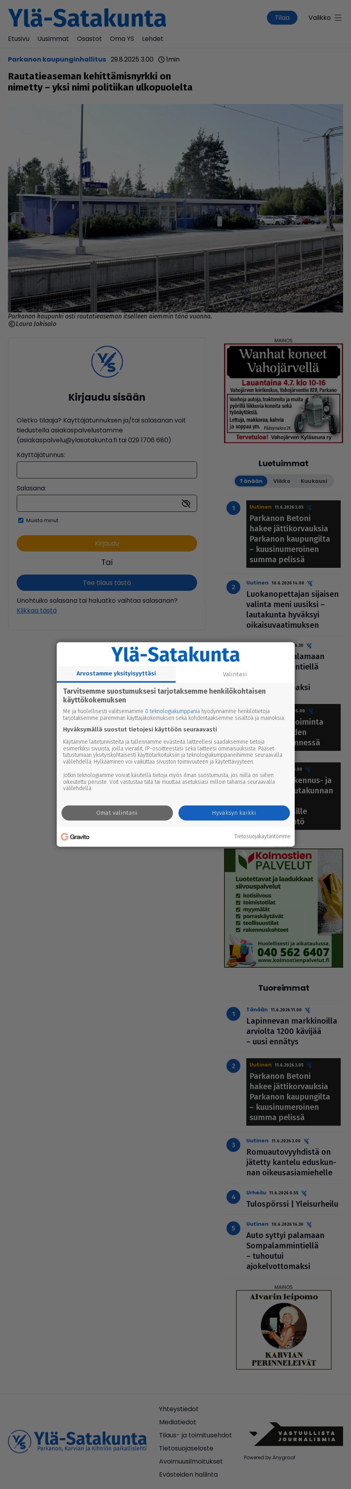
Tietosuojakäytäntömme (262, 836)
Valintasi (235, 674)
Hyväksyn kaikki (234, 813)
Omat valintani (117, 813)
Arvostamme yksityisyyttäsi (116, 673)
